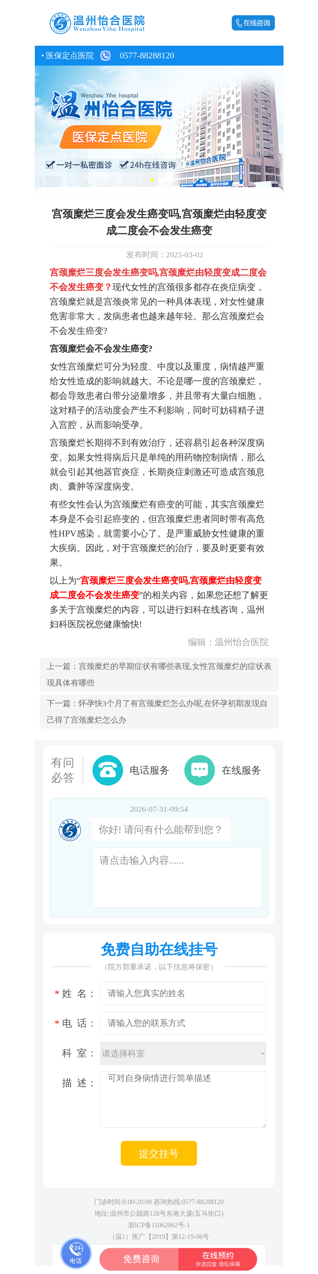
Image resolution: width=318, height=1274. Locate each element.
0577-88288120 (147, 55)
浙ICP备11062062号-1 (159, 1225)
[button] (152, 180)
